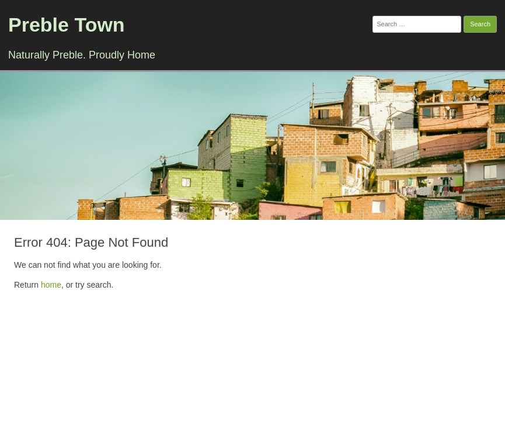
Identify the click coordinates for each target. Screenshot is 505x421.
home (51, 284)
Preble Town (66, 24)
